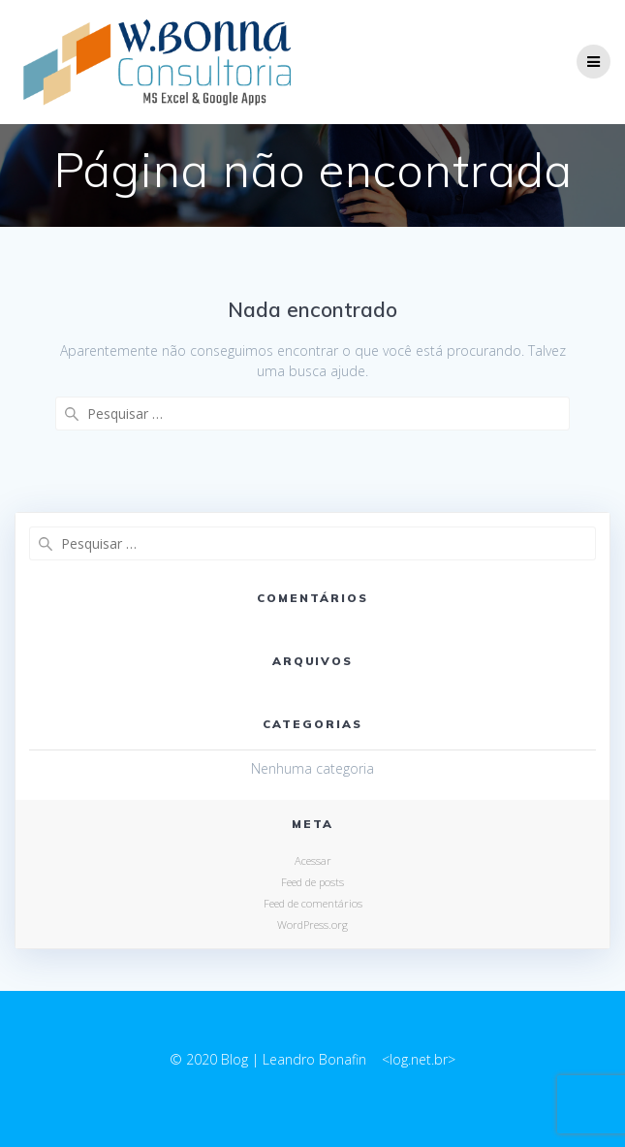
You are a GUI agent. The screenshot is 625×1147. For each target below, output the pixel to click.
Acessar (313, 860)
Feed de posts (312, 882)
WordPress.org (312, 924)
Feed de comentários (313, 903)
